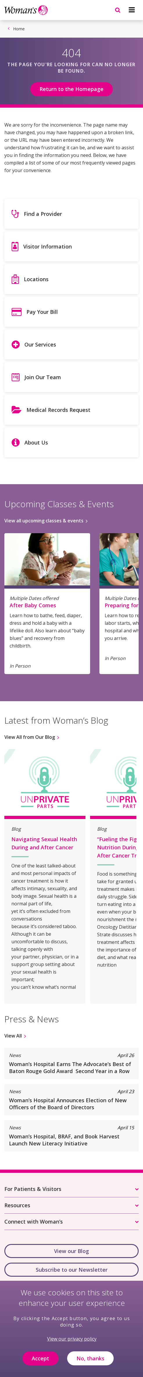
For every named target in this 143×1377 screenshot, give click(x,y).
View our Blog (71, 1250)
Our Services (40, 344)
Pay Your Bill (42, 311)
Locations (36, 279)
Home (19, 29)
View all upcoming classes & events (43, 520)
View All (13, 1036)
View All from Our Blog (29, 737)
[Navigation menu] (132, 10)
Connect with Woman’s (33, 1221)
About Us (36, 442)
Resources (17, 1205)
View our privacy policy (71, 1343)
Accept (40, 1362)
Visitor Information (47, 246)
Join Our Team (42, 377)
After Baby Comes (33, 605)
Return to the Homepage (71, 88)
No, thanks (90, 1362)
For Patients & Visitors (32, 1188)
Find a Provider (43, 213)
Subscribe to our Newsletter (72, 1269)
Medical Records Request (58, 409)
